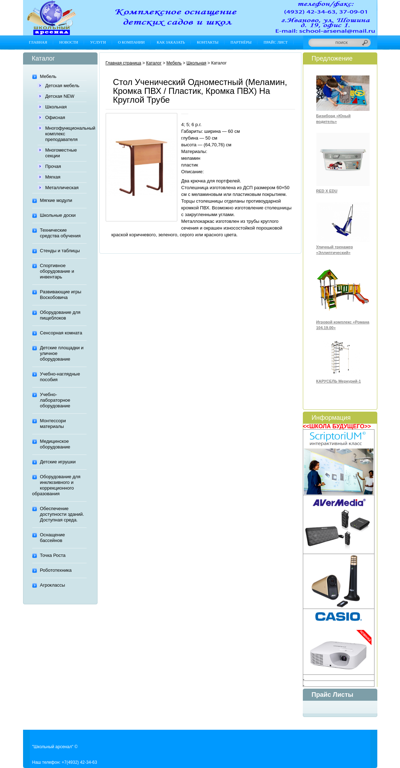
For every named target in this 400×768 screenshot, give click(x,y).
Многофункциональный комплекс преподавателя (66, 133)
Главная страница (123, 63)
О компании (131, 42)
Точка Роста (53, 555)
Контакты (207, 42)
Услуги (98, 42)
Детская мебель (62, 85)
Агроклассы (52, 585)
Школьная (56, 106)
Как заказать (171, 42)
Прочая (53, 166)
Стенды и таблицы (60, 250)
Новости (68, 42)
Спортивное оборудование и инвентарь (57, 271)
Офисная (55, 117)
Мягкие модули (56, 200)
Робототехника (56, 570)
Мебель (48, 76)
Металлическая (62, 187)
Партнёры (240, 42)
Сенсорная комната (61, 332)
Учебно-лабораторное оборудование (55, 400)
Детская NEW (59, 96)
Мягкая (53, 177)
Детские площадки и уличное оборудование (62, 353)
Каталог (154, 63)
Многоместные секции (61, 152)
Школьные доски (58, 215)
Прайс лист (275, 42)
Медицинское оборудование (55, 444)
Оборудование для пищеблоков (60, 315)
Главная (38, 42)
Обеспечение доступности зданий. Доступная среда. (62, 514)
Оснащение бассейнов (52, 537)
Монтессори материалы (53, 423)
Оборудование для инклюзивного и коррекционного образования (56, 485)
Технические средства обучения (60, 232)
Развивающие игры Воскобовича (61, 294)
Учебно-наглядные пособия (60, 376)
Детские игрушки (58, 461)
